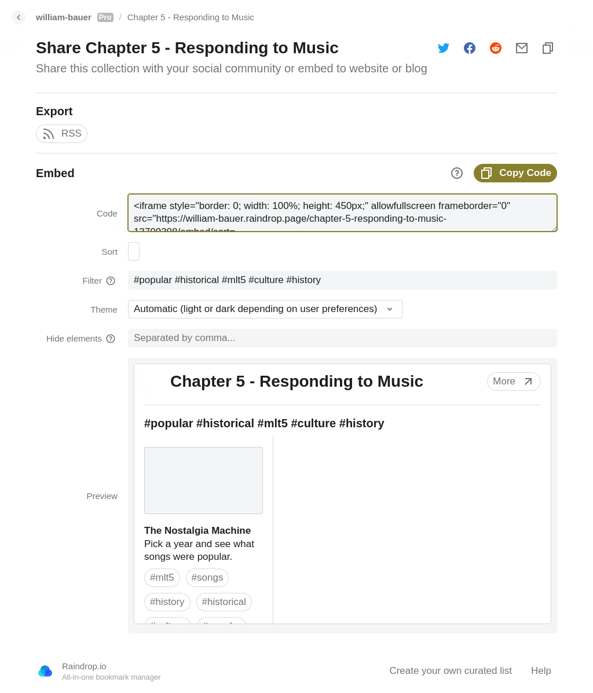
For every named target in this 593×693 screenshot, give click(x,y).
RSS (62, 134)
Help (541, 670)
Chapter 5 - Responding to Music (190, 17)
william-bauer (75, 17)
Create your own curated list (450, 670)
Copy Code (515, 173)
